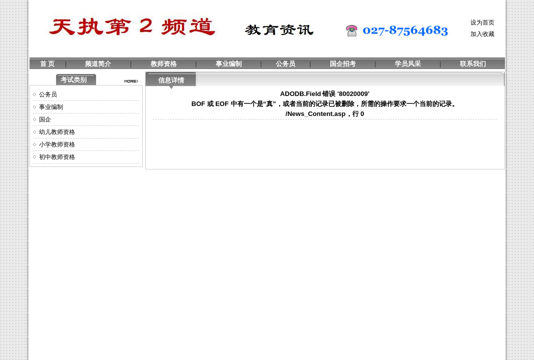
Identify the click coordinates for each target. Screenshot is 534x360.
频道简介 (98, 64)
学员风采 (408, 64)
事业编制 (229, 64)
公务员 (285, 64)
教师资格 (164, 64)
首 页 (47, 64)
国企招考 (343, 64)
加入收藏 (482, 34)
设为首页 (482, 22)
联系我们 (473, 64)
